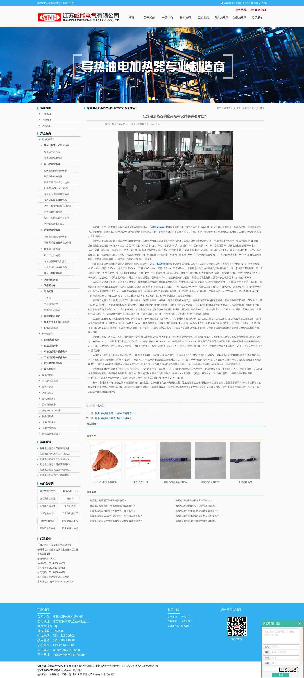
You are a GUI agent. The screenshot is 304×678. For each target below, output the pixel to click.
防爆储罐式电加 (70, 521)
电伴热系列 (48, 334)
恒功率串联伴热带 (53, 363)
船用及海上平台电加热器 (56, 322)
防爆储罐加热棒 (70, 528)
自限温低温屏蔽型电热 (175, 482)
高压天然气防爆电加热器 (56, 182)
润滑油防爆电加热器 (54, 223)
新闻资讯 (185, 17)
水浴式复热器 (49, 428)
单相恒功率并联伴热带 (55, 351)
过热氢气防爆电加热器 (55, 170)
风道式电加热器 (52, 249)
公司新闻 (46, 114)
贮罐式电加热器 (52, 230)
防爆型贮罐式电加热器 (55, 236)
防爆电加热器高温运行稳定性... (55, 469)
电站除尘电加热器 (53, 273)
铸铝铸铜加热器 (52, 309)
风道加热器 (221, 17)
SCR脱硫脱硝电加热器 (55, 261)
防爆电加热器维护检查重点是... (55, 459)
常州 (102, 674)
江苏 (64, 674)
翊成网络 (77, 670)
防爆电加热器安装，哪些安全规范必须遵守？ (112, 505)
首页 (131, 17)
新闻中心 (247, 108)
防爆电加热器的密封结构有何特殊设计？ (115, 413)
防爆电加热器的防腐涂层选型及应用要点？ (197, 516)
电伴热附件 (49, 369)
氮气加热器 (48, 387)
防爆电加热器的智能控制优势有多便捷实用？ (112, 510)
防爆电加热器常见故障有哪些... (55, 464)
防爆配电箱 (49, 285)
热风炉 (138, 665)
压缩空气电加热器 (53, 176)
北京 (74, 674)
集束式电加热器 (52, 151)
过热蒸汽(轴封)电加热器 (56, 188)
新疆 (84, 674)
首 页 (235, 108)
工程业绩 (203, 17)
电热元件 (48, 291)
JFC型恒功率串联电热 (105, 482)
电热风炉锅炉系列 (51, 434)
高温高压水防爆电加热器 (56, 194)
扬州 (113, 674)
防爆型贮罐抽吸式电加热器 (57, 242)
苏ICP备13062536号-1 (48, 670)
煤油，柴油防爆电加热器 (56, 217)
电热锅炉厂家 (70, 491)
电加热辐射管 (51, 303)
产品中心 (167, 17)
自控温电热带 (245, 482)
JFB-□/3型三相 (140, 482)
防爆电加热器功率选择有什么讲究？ (113, 418)
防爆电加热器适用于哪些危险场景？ (108, 500)
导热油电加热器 (50, 381)
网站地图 (248, 3)
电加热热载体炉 (52, 316)
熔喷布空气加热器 (51, 410)
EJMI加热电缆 (51, 339)
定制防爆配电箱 (47, 528)
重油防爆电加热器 (53, 212)
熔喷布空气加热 (47, 491)
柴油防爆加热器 (47, 498)
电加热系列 (48, 139)
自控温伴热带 (51, 345)
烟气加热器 (70, 506)
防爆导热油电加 (47, 513)
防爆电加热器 (51, 279)
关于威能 (149, 17)
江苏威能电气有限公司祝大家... (55, 453)
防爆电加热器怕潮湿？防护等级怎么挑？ (196, 505)
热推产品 (42, 674)
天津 (79, 674)
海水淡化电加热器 (53, 157)
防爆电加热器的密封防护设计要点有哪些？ (197, 510)
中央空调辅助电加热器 (55, 267)
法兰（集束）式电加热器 (56, 145)
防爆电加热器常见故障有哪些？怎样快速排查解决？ (116, 521)
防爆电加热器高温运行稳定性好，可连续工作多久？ (116, 516)
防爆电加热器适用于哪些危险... (55, 475)
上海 (69, 674)
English (225, 3)
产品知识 (46, 125)
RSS (257, 3)
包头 (97, 674)
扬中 (108, 674)
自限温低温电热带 (210, 482)
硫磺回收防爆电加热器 (55, 200)
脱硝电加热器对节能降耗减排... (55, 448)
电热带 (70, 498)
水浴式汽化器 (49, 422)
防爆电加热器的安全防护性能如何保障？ (196, 521)
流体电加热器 (49, 404)
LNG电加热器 (51, 328)
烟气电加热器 (49, 398)
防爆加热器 (239, 17)
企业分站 (237, 3)
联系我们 (257, 17)
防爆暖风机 (48, 416)
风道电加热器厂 (70, 513)
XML (264, 3)
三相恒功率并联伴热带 (55, 357)
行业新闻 (46, 120)
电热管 (47, 298)
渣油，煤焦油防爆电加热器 (57, 206)
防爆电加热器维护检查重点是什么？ (194, 500)
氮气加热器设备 (47, 506)
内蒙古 (91, 674)
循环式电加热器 (52, 164)
